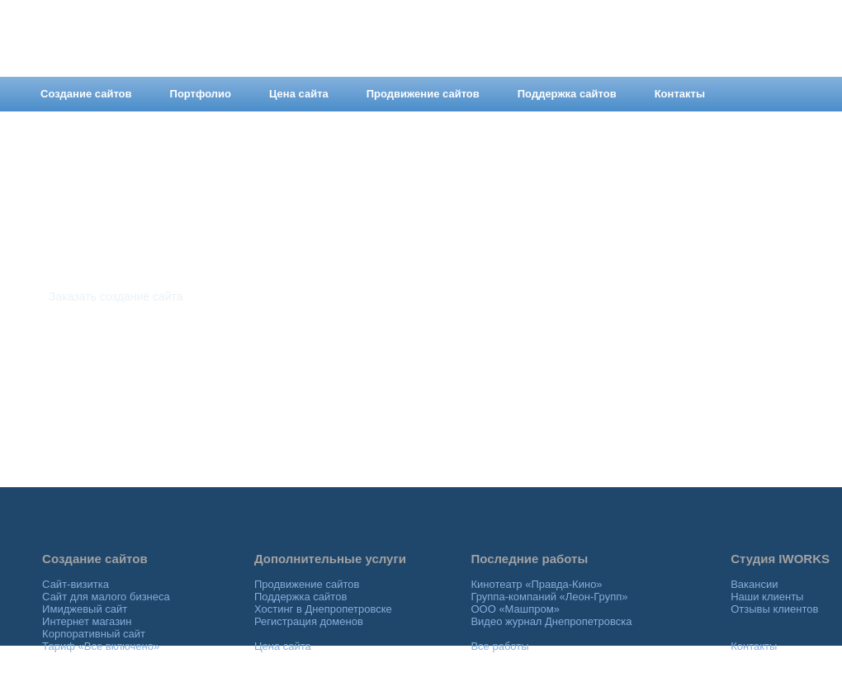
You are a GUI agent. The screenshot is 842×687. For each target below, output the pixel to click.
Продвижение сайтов (306, 584)
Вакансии (754, 584)
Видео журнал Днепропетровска (551, 621)
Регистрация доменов (308, 621)
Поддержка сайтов (300, 596)
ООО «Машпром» (515, 609)
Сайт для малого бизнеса (106, 596)
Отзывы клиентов (774, 609)
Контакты (754, 646)
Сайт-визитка (75, 584)
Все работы (499, 646)
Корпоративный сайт (93, 634)
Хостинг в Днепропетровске (323, 609)
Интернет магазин (86, 621)
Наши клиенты (767, 596)
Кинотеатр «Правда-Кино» (536, 584)
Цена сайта (282, 646)
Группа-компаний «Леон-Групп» (549, 596)
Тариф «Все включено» (100, 646)
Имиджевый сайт (84, 609)
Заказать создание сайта (116, 296)
